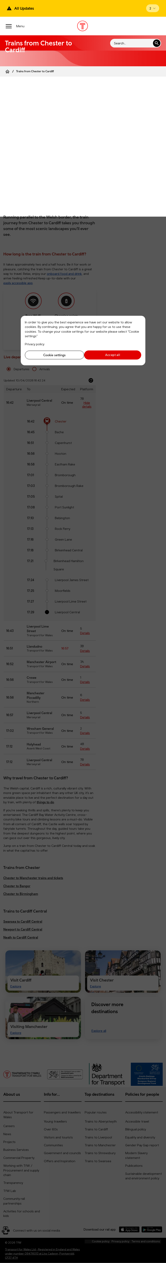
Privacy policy (34, 344)
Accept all (113, 355)
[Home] (7, 71)
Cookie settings (53, 355)
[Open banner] (152, 8)
